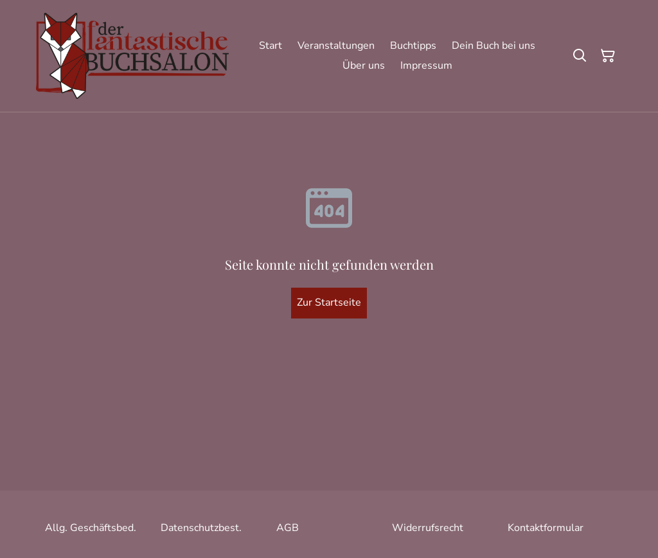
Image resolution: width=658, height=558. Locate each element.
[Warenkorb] (608, 56)
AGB (287, 528)
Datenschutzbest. (201, 528)
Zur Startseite (329, 302)
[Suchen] (579, 56)
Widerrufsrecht (427, 528)
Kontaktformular (545, 528)
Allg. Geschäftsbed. (90, 528)
